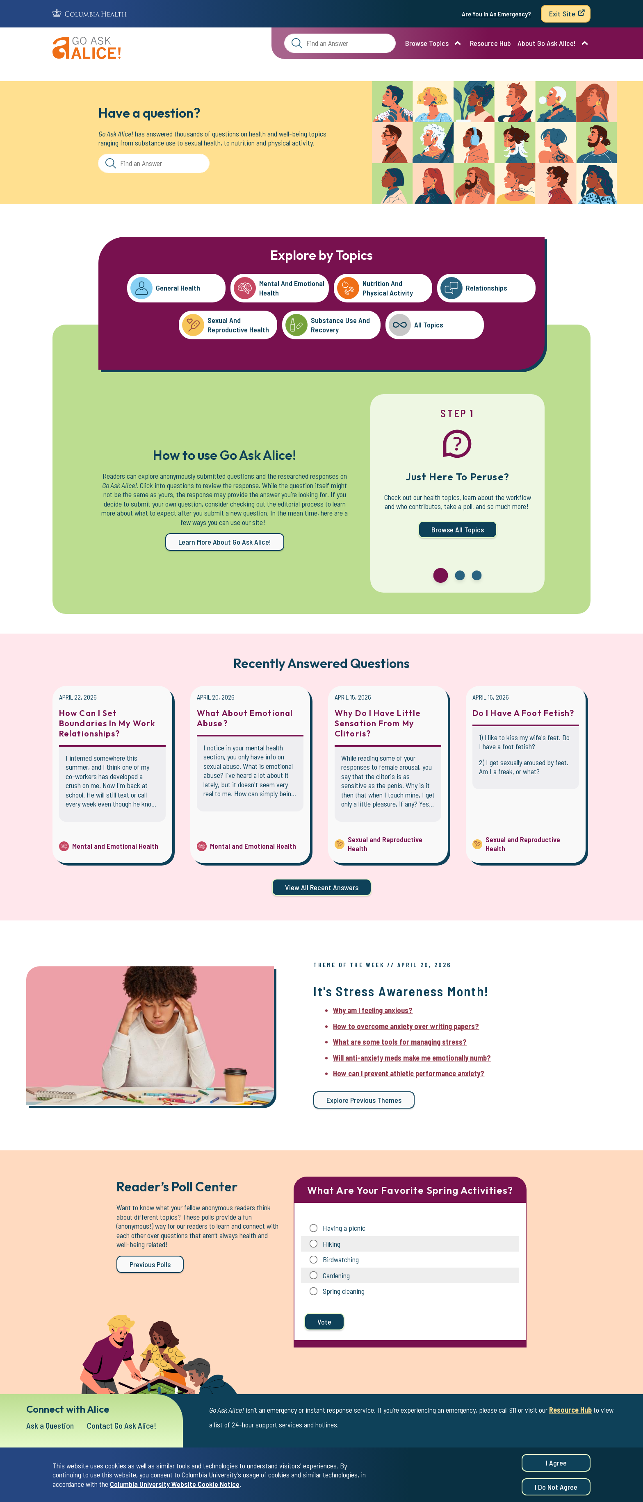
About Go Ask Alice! (547, 43)
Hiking (331, 1243)
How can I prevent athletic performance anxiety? (408, 1073)
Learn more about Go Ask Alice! (224, 541)
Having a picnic (344, 1227)
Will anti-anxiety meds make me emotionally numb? (412, 1057)
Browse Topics (427, 43)
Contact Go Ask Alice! (122, 1425)
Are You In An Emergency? (496, 14)
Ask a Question (50, 1425)
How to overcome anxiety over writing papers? (406, 1026)
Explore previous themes (363, 1099)
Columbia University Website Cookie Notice (174, 1484)
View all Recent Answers (321, 887)
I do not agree (556, 1487)
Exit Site (562, 13)
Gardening (336, 1275)
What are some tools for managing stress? (400, 1041)
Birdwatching (341, 1259)
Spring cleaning (344, 1290)
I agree (556, 1463)
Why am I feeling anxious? (373, 1010)
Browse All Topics (457, 529)
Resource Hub (490, 43)
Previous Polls (150, 1264)
